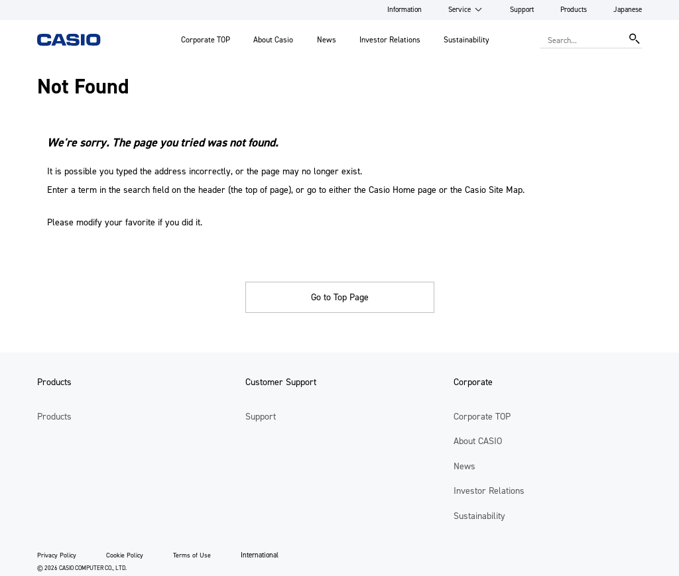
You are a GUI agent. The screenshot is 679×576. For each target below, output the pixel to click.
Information (404, 10)
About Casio (273, 39)
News (326, 39)
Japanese (627, 10)
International (259, 555)
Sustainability (466, 39)
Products (573, 10)
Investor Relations (389, 39)
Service (459, 10)
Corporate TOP (205, 39)
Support (522, 10)
